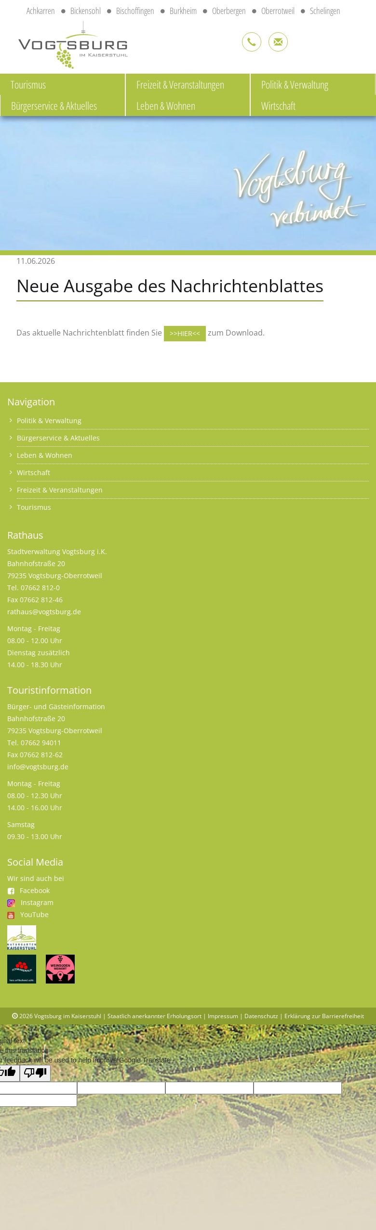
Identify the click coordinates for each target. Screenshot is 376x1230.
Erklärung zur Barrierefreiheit (324, 1016)
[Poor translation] (35, 1073)
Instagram (37, 902)
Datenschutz (261, 1016)
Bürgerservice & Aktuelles (54, 105)
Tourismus (28, 84)
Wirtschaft (278, 105)
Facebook (28, 890)
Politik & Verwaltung (294, 84)
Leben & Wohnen (165, 105)
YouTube (34, 914)
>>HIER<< (185, 333)
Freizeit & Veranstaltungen (180, 84)
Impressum (223, 1016)
